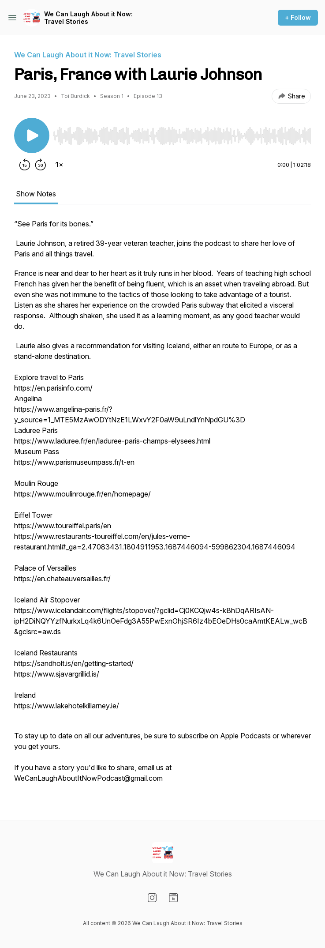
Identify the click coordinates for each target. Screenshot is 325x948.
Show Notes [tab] (36, 193)
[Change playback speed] (59, 164)
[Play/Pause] (31, 135)
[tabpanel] (162, 505)
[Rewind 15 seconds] (25, 164)
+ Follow (298, 17)
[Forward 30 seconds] (40, 164)
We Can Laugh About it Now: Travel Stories (88, 18)
